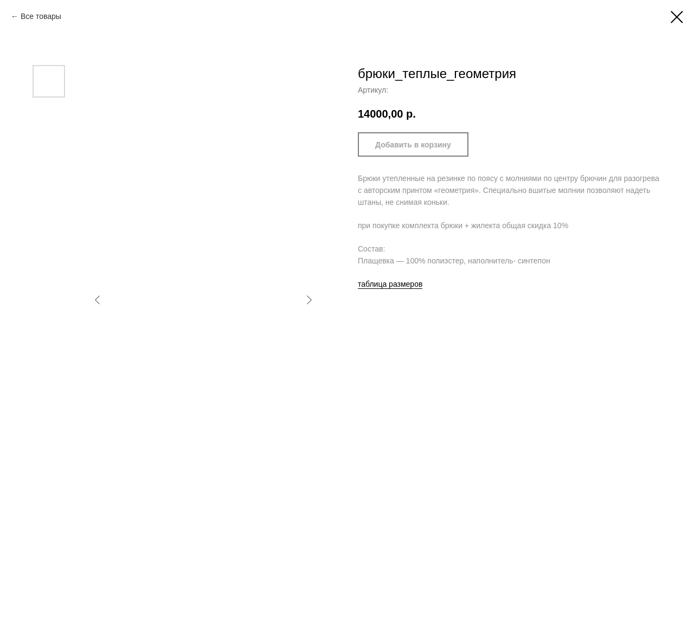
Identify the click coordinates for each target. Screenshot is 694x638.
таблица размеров (390, 284)
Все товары (41, 16)
